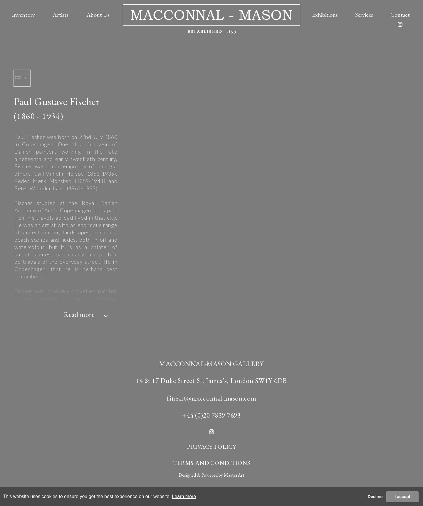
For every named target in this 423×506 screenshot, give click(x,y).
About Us (98, 15)
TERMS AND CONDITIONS (211, 463)
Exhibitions (325, 15)
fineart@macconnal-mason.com (211, 398)
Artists (60, 15)
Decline (374, 496)
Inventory (23, 15)
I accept (402, 496)
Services (364, 15)
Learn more (184, 496)
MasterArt (234, 475)
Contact (400, 15)
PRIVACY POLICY (211, 446)
